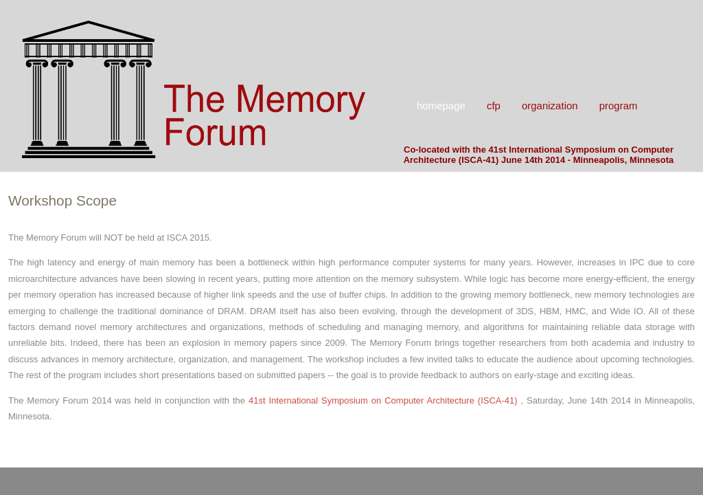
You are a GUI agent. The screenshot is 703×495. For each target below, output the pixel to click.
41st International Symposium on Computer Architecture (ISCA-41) (385, 400)
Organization (550, 105)
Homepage (441, 105)
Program (618, 105)
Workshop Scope (62, 200)
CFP (493, 105)
